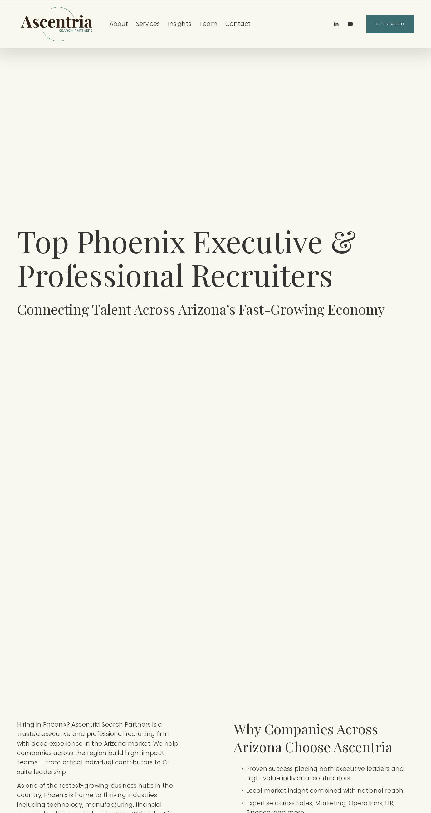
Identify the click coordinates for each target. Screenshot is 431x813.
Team (208, 24)
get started (390, 24)
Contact (238, 24)
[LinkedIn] (336, 24)
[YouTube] (350, 24)
